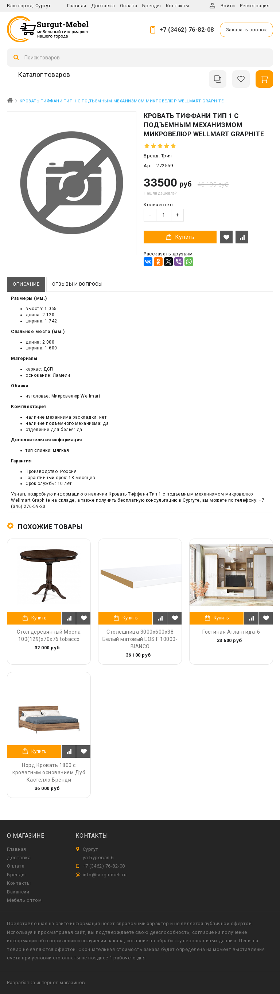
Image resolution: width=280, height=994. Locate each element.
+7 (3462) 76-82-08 (186, 29)
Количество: (159, 204)
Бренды (151, 5)
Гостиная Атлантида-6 (231, 632)
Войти (228, 5)
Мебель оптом (24, 900)
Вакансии (18, 892)
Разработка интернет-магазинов (46, 982)
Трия (166, 156)
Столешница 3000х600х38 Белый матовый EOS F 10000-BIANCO (140, 639)
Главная (76, 5)
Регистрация (255, 5)
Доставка (103, 5)
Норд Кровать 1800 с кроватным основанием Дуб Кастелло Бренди (48, 772)
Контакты (178, 5)
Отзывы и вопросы (77, 284)
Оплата (128, 5)
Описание (26, 284)
